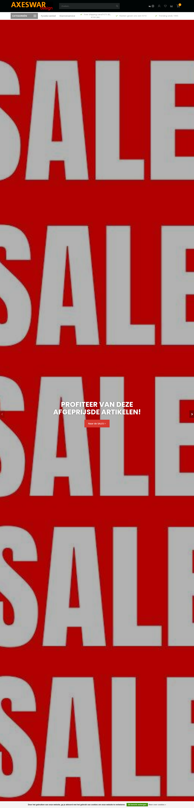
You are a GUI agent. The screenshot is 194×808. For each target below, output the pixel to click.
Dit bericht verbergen (137, 805)
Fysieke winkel (48, 15)
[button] (2, 414)
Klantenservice (67, 15)
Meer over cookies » (157, 805)
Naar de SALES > (97, 423)
